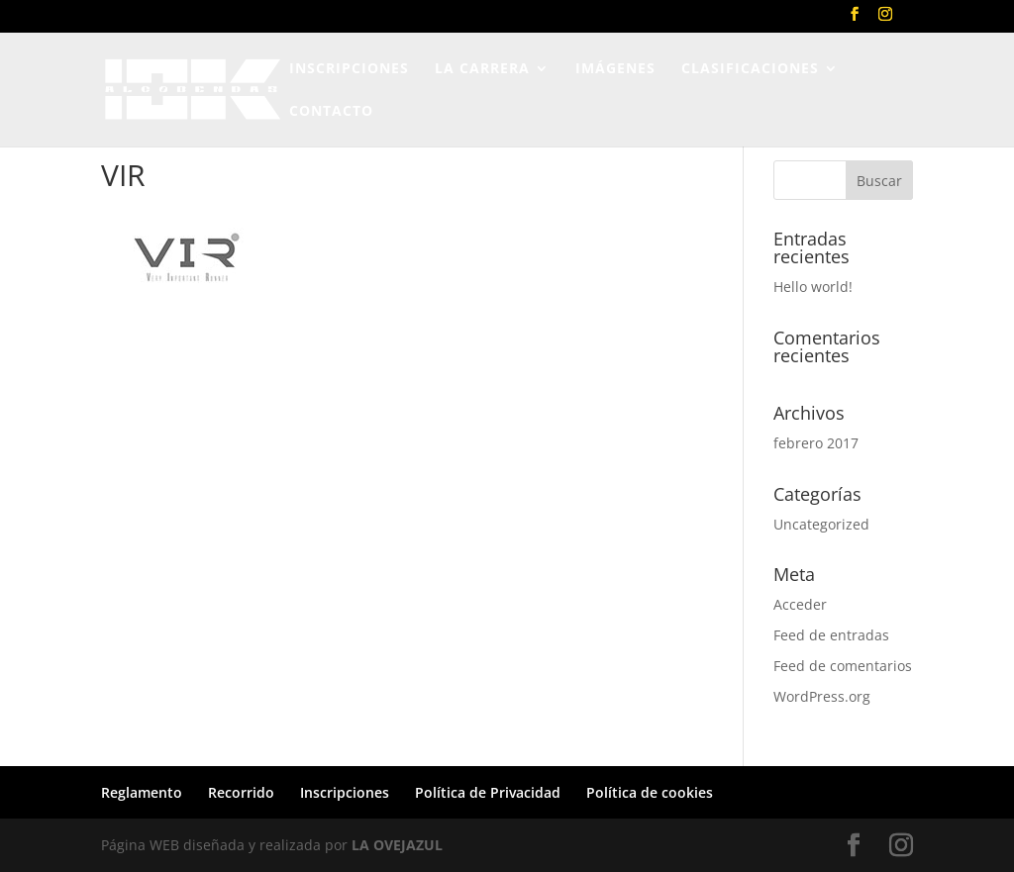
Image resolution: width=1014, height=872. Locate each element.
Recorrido (241, 792)
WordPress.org (821, 696)
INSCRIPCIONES (349, 69)
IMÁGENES (615, 69)
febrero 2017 (816, 443)
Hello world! (813, 286)
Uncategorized (821, 524)
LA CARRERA (482, 69)
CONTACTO (331, 112)
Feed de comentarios (842, 665)
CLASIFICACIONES (750, 69)
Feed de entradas (831, 635)
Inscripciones (344, 792)
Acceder (800, 604)
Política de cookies (649, 792)
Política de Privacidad (487, 792)
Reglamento (141, 792)
